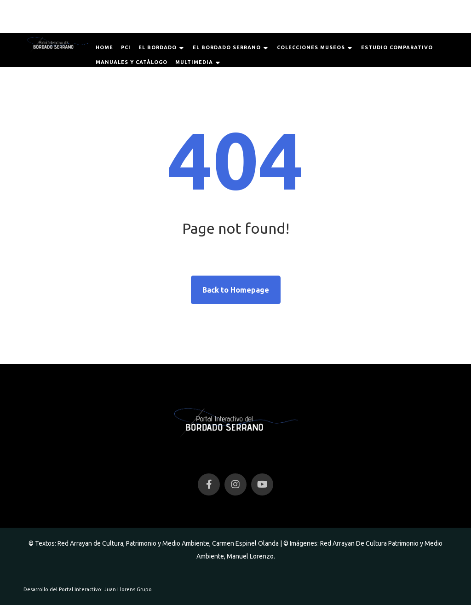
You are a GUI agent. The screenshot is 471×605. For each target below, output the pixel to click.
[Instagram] (235, 484)
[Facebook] (209, 484)
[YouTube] (262, 484)
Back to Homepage (235, 290)
